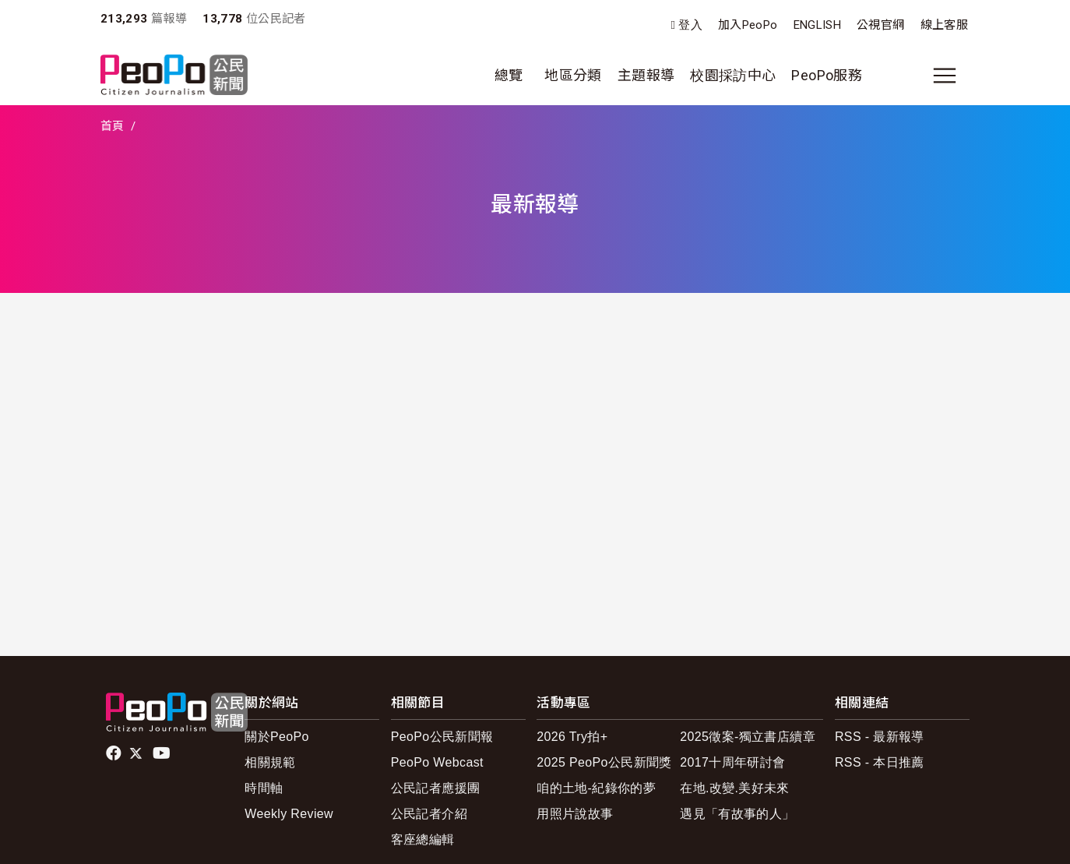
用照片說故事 (575, 813)
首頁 (112, 126)
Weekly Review (289, 813)
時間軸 (264, 788)
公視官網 (880, 25)
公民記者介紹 (429, 813)
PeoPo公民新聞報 (442, 736)
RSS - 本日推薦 (879, 762)
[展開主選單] (944, 75)
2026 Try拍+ (572, 736)
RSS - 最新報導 (879, 736)
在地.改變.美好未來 (735, 788)
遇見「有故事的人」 (737, 813)
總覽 (509, 75)
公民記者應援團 (435, 788)
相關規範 (270, 762)
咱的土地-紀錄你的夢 (596, 788)
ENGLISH (818, 25)
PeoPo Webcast (437, 762)
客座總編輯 (423, 839)
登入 (690, 25)
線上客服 (944, 25)
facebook (115, 753)
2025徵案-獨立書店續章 (747, 736)
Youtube (163, 753)
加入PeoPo (748, 25)
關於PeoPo (277, 736)
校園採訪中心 (733, 75)
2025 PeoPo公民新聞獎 (604, 762)
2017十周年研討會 (732, 762)
